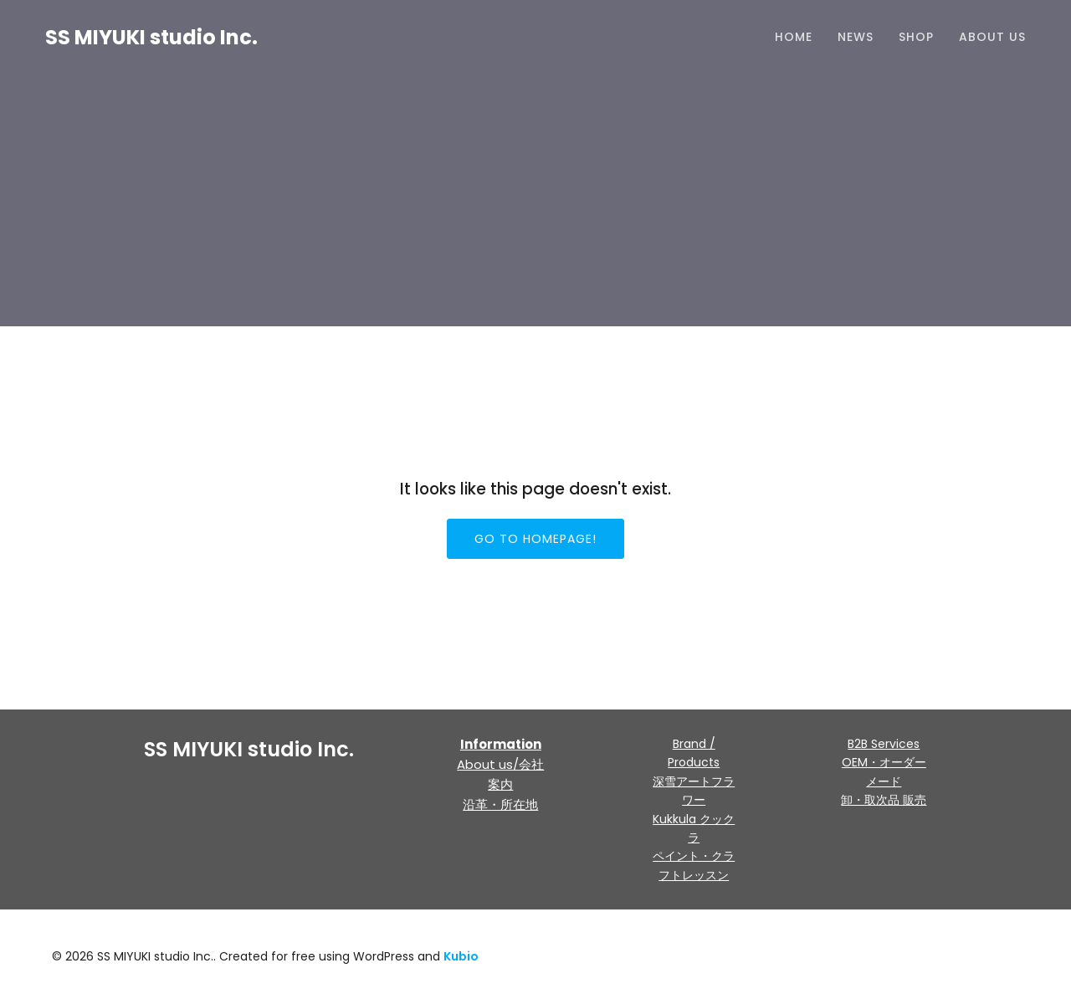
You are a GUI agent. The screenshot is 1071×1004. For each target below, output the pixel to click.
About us (992, 37)
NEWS (856, 37)
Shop (916, 37)
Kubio (461, 956)
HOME (793, 37)
